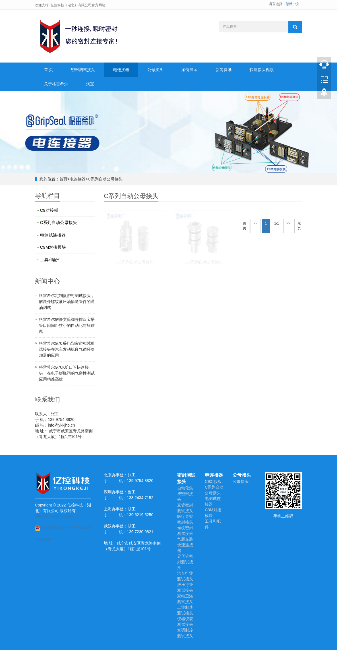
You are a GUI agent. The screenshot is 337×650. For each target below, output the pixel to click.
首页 (63, 179)
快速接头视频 (262, 69)
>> (288, 223)
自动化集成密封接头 (185, 494)
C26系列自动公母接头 (134, 262)
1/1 (276, 223)
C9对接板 (49, 210)
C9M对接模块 (53, 247)
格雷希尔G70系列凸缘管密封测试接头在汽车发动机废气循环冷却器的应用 (67, 349)
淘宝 (90, 84)
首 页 (48, 69)
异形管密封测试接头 (185, 562)
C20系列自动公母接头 (203, 262)
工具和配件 (50, 259)
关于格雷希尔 (56, 84)
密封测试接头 (83, 69)
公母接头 (155, 69)
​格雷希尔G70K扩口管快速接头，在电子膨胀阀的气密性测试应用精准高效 (67, 373)
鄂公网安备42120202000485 (63, 528)
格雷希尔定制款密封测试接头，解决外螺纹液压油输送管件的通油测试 (67, 301)
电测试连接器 (53, 234)
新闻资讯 (223, 69)
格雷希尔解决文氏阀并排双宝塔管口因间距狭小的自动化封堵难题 (67, 325)
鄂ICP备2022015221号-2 (57, 516)
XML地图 (43, 539)
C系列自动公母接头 (105, 179)
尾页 (299, 225)
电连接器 (121, 69)
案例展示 (189, 69)
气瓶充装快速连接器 (185, 545)
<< (256, 223)
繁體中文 (292, 4)
